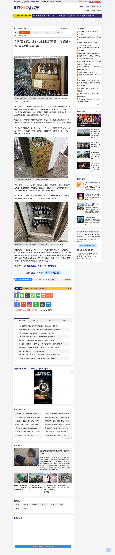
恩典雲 (87, 10)
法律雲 (93, 7)
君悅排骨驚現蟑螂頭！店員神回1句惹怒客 (57, 424)
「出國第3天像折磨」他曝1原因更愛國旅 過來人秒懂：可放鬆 (38, 326)
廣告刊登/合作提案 (82, 234)
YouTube (92, 2)
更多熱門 (68, 438)
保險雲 (93, 10)
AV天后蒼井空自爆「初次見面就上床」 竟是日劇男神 (89, 49)
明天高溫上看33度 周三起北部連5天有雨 (31, 351)
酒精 (25, 509)
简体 (15, 2)
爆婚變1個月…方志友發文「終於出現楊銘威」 (89, 76)
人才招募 (85, 232)
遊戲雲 (99, 10)
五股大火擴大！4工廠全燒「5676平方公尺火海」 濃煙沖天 (95, 167)
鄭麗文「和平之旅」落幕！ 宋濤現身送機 (95, 144)
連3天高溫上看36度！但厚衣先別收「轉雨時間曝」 (95, 155)
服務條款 (97, 237)
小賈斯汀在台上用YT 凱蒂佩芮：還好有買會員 (31, 368)
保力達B (35, 505)
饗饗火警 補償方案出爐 (31, 288)
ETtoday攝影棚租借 (90, 217)
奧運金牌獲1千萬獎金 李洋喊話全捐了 (90, 53)
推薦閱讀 (21, 320)
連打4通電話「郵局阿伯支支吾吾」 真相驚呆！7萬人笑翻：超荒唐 (39, 347)
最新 (14, 16)
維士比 (44, 505)
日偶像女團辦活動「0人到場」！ (88, 72)
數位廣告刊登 (50, 2)
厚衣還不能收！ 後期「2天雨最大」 (58, 435)
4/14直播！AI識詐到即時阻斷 (92, 194)
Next (68, 288)
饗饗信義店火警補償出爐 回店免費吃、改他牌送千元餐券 (36, 340)
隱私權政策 (91, 237)
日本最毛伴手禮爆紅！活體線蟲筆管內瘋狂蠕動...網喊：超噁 (37, 337)
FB (90, 2)
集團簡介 (96, 232)
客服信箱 (79, 237)
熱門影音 (36, 320)
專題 (29, 16)
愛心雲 (99, 7)
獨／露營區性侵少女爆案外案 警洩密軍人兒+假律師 (88, 84)
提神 (17, 509)
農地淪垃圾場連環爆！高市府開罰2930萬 (35, 487)
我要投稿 (79, 232)
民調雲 (87, 7)
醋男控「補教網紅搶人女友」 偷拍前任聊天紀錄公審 (20, 487)
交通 (24, 35)
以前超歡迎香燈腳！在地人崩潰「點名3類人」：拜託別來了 (89, 62)
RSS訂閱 (79, 242)
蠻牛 (61, 505)
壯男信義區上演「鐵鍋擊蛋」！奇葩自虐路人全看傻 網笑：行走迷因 (40, 355)
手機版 (18, 2)
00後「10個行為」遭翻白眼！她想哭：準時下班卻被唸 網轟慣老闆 (39, 329)
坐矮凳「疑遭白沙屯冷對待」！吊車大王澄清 (89, 89)
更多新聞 (67, 279)
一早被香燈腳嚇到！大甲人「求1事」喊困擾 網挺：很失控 (37, 358)
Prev (71, 288)
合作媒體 (97, 234)
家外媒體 (44, 2)
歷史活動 (27, 2)
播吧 (26, 16)
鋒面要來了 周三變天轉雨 (25, 435)
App (22, 2)
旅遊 (45, 16)
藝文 (15, 35)
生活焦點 (24, 32)
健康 (57, 32)
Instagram (83, 250)
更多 (99, 104)
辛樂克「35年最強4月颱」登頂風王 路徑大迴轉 (89, 33)
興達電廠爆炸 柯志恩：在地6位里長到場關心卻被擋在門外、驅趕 (49, 488)
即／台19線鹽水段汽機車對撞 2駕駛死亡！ (89, 38)
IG (94, 2)
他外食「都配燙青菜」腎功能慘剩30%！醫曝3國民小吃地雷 (87, 44)
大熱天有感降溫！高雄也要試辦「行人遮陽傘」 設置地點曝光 (37, 333)
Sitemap (85, 237)
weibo (98, 2)
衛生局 (26, 505)
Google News (100, 2)
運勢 (20, 35)
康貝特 (53, 505)
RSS (96, 2)
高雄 (17, 505)
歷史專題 (32, 2)
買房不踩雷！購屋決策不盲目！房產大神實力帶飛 (93, 205)
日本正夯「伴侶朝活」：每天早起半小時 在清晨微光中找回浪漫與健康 (40, 344)
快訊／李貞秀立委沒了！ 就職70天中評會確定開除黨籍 (88, 68)
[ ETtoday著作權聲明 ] (45, 310)
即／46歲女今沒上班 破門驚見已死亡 (89, 80)
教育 (35, 32)
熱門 (22, 16)
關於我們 (91, 232)
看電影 (81, 7)
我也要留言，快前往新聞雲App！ (43, 546)
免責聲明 (86, 239)
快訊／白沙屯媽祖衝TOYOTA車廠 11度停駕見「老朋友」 (89, 100)
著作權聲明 (80, 239)
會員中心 (38, 2)
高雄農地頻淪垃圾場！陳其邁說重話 (63, 486)
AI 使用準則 (93, 239)
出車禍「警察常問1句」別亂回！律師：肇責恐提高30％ (89, 95)
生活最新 (50, 320)
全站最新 (64, 320)
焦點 (18, 16)
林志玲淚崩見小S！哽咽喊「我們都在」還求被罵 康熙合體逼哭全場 (89, 57)
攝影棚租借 (58, 2)
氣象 (46, 32)
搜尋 (87, 2)
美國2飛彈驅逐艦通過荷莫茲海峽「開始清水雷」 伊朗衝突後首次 (95, 134)
